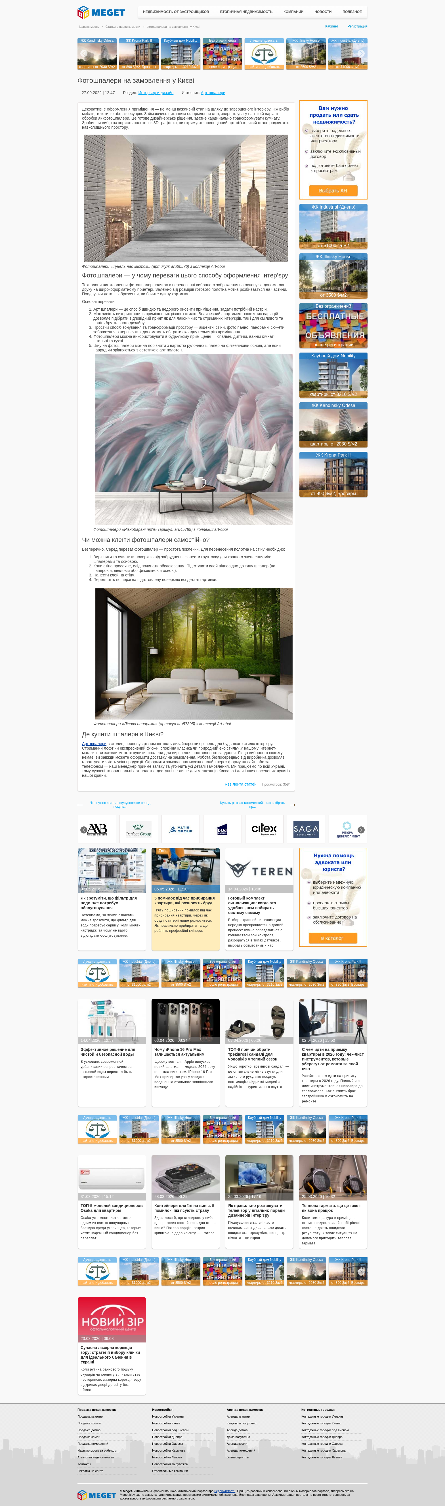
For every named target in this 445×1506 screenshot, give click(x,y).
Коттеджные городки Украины (322, 1416)
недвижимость (224, 1491)
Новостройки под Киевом (170, 1430)
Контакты (84, 1464)
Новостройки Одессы (167, 1443)
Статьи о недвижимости (123, 26)
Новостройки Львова (167, 1457)
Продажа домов (88, 1430)
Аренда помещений (241, 1450)
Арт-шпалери (213, 92)
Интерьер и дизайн (155, 92)
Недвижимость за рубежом (97, 1450)
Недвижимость (88, 26)
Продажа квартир (90, 1416)
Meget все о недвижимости (97, 1495)
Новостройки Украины (168, 1416)
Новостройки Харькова (168, 1450)
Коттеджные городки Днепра (322, 1437)
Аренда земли (237, 1443)
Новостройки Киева (166, 1423)
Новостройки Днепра (167, 1437)
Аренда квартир (238, 1416)
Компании (293, 12)
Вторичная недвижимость (246, 12)
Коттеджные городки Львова (321, 1457)
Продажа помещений (92, 1443)
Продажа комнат (89, 1423)
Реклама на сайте (90, 1471)
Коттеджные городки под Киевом (325, 1430)
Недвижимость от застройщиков (176, 12)
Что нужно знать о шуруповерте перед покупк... (120, 805)
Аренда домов (237, 1430)
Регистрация (358, 26)
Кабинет (331, 26)
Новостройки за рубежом (170, 1464)
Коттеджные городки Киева (321, 1423)
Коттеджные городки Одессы (322, 1443)
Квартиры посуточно (241, 1423)
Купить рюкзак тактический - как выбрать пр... (252, 805)
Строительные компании (170, 1471)
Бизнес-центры (238, 1457)
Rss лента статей (241, 784)
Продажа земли (88, 1437)
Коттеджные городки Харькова (323, 1450)
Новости (322, 12)
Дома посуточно (238, 1437)
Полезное (352, 12)
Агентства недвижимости (95, 1457)
